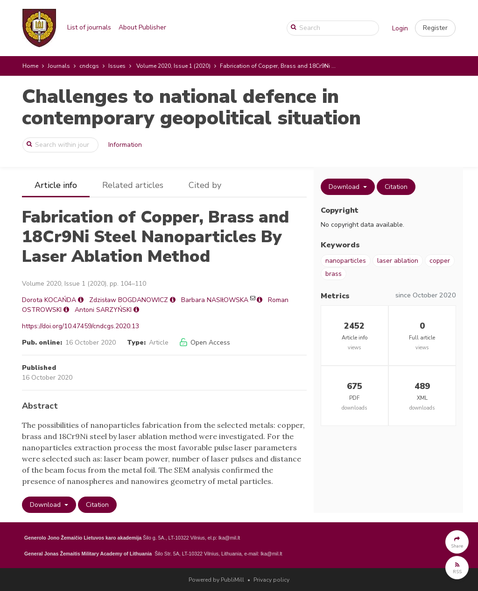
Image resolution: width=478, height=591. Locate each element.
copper (439, 260)
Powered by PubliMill (216, 580)
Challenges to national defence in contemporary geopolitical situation (191, 107)
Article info (56, 185)
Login (400, 28)
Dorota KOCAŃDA (49, 300)
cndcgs (89, 66)
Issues (117, 66)
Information (125, 144)
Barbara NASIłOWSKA (214, 300)
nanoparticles (345, 260)
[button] (435, 28)
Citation (97, 504)
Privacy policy (271, 580)
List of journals (89, 27)
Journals (59, 66)
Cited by (205, 185)
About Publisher (142, 27)
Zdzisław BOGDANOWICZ (128, 300)
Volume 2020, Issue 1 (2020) (173, 66)
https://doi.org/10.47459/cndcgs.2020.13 (80, 326)
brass (333, 273)
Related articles (132, 185)
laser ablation (397, 260)
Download (46, 504)
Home (30, 66)
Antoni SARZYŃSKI (103, 309)
